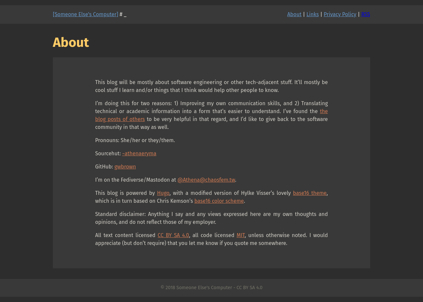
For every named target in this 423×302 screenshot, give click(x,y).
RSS (365, 14)
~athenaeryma (139, 153)
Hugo (163, 193)
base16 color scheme (219, 201)
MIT (241, 235)
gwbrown (125, 167)
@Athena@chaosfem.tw (206, 180)
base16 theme (310, 193)
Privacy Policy (340, 14)
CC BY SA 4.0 (173, 235)
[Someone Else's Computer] (85, 14)
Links (312, 14)
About (294, 14)
